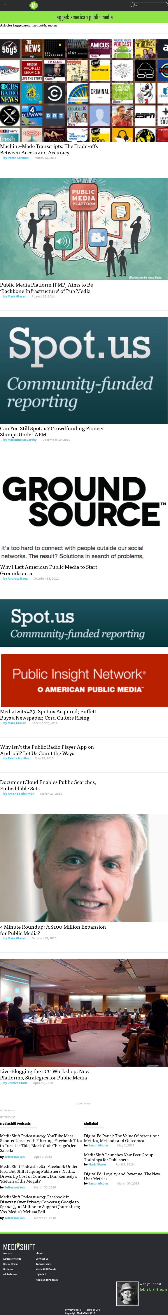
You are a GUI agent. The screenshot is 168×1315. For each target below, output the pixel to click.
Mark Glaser (17, 296)
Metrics (7, 1253)
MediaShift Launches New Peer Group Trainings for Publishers (118, 1157)
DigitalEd (41, 1274)
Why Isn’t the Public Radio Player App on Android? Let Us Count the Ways (47, 749)
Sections (5, 5)
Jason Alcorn (98, 1145)
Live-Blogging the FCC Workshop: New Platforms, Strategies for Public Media (45, 1074)
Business (8, 1269)
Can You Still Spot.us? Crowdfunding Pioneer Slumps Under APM (52, 431)
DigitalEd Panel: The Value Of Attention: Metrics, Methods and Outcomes (121, 1138)
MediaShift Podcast (47, 1280)
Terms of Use (92, 1309)
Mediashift (33, 5)
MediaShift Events (46, 1269)
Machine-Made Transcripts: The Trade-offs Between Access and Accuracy (49, 148)
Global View (10, 1274)
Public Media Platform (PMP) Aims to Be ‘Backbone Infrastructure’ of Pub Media (46, 287)
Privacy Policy (73, 1309)
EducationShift (12, 1258)
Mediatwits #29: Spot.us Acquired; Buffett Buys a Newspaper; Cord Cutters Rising (48, 714)
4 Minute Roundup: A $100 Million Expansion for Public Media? (53, 929)
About (39, 1253)
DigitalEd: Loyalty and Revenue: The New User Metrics (122, 1176)
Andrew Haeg (18, 578)
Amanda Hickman (21, 793)
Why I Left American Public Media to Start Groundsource (48, 569)
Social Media (10, 1264)
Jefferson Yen (14, 1157)
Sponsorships (43, 1264)
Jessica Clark (17, 1083)
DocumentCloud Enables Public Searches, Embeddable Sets (48, 784)
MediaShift (19, 1246)
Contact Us (42, 1258)
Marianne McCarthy (22, 439)
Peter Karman (18, 157)
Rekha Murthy (18, 758)
